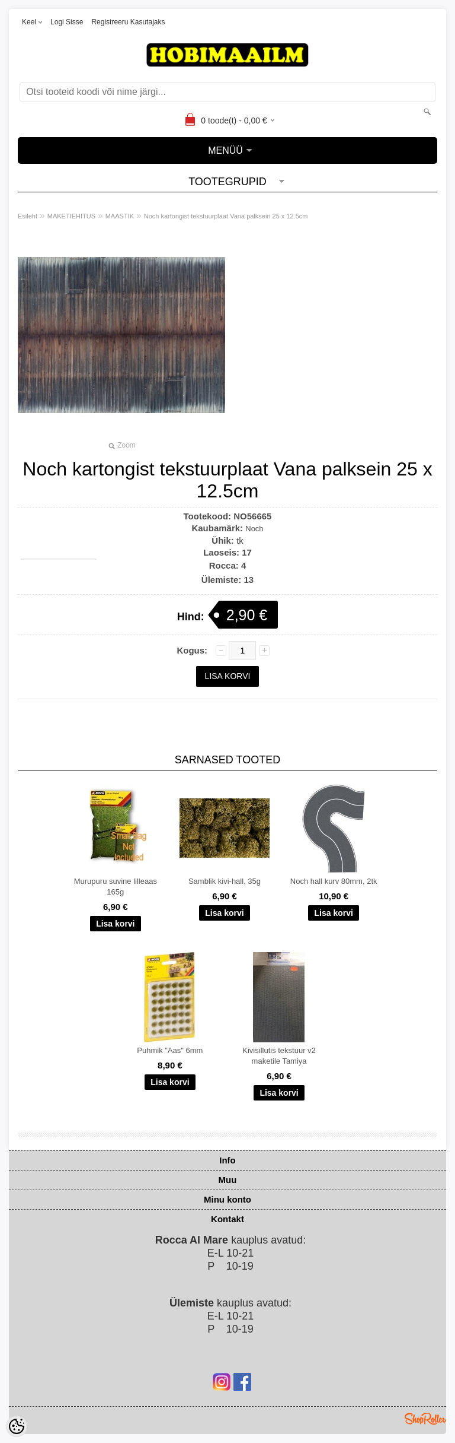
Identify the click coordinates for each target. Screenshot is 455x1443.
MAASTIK (119, 216)
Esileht (27, 216)
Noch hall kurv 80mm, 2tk (333, 881)
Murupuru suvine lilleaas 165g (115, 886)
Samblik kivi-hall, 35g (224, 881)
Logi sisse (66, 22)
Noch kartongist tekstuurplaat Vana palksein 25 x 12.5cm (226, 216)
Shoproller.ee (425, 1419)
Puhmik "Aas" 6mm (170, 1050)
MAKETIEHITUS (71, 216)
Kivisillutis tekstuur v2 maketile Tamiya (279, 1055)
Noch (254, 528)
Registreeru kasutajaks (128, 22)
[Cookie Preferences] (16, 1426)
